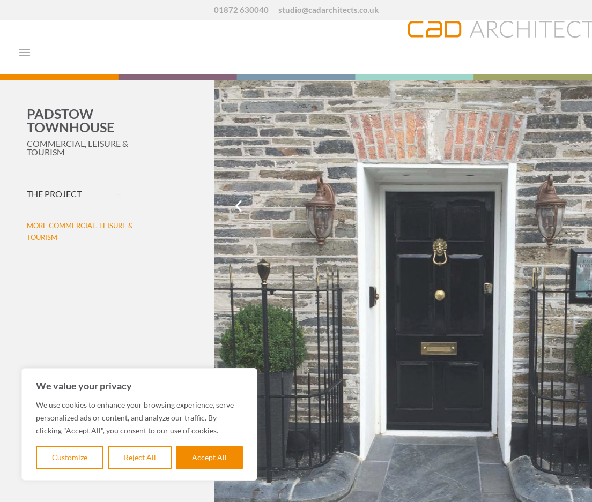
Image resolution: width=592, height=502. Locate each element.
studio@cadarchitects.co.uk (328, 10)
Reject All (140, 457)
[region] (139, 424)
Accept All (209, 457)
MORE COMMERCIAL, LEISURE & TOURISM (80, 231)
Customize (69, 457)
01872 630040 (241, 10)
